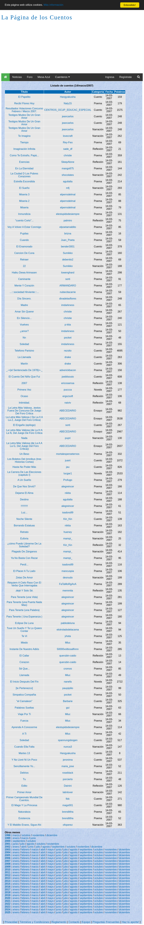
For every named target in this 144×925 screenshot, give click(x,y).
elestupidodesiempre (67, 214)
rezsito (68, 350)
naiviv (68, 402)
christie (68, 155)
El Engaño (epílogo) (24, 425)
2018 (7, 892)
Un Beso (24, 454)
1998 (7, 835)
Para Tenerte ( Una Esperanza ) (24, 616)
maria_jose (68, 766)
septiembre (19, 841)
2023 (7, 906)
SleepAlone (67, 162)
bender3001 (67, 246)
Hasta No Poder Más (24, 467)
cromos (68, 668)
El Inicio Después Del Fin (24, 681)
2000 (7, 841)
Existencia (24, 818)
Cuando (24, 240)
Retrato (24, 532)
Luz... (24, 512)
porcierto (68, 779)
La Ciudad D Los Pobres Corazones (24, 175)
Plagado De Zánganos (24, 551)
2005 (7, 855)
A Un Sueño (24, 480)
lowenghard (67, 272)
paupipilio (67, 688)
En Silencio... (24, 318)
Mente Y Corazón (24, 285)
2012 (7, 875)
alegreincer (68, 486)
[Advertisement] (72, 49)
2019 (7, 895)
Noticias (17, 77)
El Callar (24, 655)
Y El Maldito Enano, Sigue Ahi (24, 824)
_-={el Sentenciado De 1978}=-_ (24, 370)
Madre (24, 305)
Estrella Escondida (24, 181)
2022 (7, 903)
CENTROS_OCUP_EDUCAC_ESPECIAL (67, 110)
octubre (26, 835)
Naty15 (68, 103)
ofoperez (68, 824)
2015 (7, 883)
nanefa (68, 681)
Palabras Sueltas (24, 707)
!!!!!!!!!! (24, 506)
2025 (7, 912)
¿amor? (24, 331)
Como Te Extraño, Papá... (24, 155)
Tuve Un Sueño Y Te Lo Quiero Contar (24, 629)
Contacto (74, 922)
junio (33, 838)
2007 (24, 383)
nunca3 (68, 746)
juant (68, 460)
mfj (67, 188)
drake (68, 357)
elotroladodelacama (68, 629)
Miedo (24, 642)
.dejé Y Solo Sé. (24, 590)
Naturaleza (24, 811)
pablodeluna (68, 623)
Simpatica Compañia (24, 694)
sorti (67, 279)
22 (24, 266)
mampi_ (67, 538)
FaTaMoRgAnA (67, 584)
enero (16, 838)
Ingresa (109, 77)
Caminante (24, 279)
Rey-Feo (67, 142)
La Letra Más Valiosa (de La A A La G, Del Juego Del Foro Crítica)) (24, 446)
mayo (51, 849)
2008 (7, 863)
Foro (30, 77)
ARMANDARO (67, 285)
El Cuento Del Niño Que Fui (24, 376)
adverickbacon (68, 370)
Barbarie (67, 701)
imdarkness (67, 305)
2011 (7, 872)
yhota (68, 636)
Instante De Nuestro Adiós (24, 649)
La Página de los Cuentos (36, 17)
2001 (7, 843)
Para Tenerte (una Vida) (24, 597)
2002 (7, 846)
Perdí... (24, 564)
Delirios (24, 772)
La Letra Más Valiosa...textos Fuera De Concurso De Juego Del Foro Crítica (24, 410)
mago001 (67, 805)
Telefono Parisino (24, 350)
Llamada (24, 675)
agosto (30, 843)
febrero (25, 849)
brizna (67, 233)
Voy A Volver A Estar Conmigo (24, 227)
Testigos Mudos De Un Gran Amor (24, 116)
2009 (7, 866)
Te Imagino (24, 136)
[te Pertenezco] (24, 688)
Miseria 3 (24, 194)
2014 (7, 881)
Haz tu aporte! (130, 922)
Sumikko (67, 253)
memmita (67, 590)
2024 (7, 909)
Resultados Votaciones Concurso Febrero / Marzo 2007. (24, 110)
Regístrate (125, 77)
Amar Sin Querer (24, 311)
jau (67, 467)
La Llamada (24, 357)
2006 (7, 858)
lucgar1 (68, 473)
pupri (68, 438)
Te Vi (24, 636)
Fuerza (24, 720)
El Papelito (24, 97)
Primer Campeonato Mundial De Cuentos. (24, 799)
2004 (7, 852)
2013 (7, 878)
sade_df (67, 149)
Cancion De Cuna (24, 253)
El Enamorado (24, 246)
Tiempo (24, 142)
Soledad (24, 344)
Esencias (24, 162)
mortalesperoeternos (67, 454)
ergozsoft (67, 396)
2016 (7, 886)
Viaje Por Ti (24, 714)
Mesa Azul (44, 77)
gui (67, 707)
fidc (68, 798)
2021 (7, 901)
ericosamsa (67, 383)
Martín (24, 363)
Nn (24, 337)
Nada (24, 438)
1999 (7, 838)
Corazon (24, 662)
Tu (24, 779)
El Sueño (24, 188)
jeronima (67, 759)
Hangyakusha (67, 97)
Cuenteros (62, 77)
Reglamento (58, 922)
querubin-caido (67, 655)
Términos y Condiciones (34, 922)
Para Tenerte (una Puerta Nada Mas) (24, 603)
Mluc (67, 642)
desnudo (67, 577)
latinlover (68, 792)
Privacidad (11, 922)
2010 (7, 869)
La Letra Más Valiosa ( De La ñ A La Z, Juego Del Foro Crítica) (24, 418)
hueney (68, 532)
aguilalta (67, 181)
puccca (68, 389)
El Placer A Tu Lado (24, 571)
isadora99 (67, 512)
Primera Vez (24, 389)
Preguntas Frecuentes (106, 922)
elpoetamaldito (67, 227)
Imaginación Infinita (24, 149)
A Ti (24, 733)
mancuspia (68, 571)
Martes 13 (24, 753)
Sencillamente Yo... (24, 766)
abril (23, 846)
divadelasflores (67, 298)
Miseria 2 (24, 201)
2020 (7, 898)
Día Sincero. (24, 298)
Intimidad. (24, 402)
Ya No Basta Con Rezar (24, 558)
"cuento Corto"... (24, 220)
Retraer (24, 259)
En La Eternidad (24, 168)
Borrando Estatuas (24, 525)
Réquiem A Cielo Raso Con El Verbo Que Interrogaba (24, 584)
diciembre (51, 835)
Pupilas (24, 233)
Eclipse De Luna (24, 623)
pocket (68, 337)
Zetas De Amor (24, 577)
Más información (54, 5)
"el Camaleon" (24, 701)
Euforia (24, 538)
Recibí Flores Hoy (24, 103)
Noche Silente (24, 519)
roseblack (67, 772)
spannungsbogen (68, 740)
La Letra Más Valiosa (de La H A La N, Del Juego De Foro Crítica (24, 431)
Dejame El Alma (24, 493)
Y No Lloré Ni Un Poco (24, 759)
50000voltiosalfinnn (68, 649)
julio (22, 843)
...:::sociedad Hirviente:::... (24, 292)
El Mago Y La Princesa (24, 805)
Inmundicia (24, 214)
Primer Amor (24, 792)
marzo (16, 835)
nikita (68, 493)
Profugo (67, 480)
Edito (24, 785)
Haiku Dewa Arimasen (24, 272)
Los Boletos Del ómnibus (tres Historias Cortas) (24, 460)
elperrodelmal (67, 194)
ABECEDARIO (67, 410)
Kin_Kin (67, 519)
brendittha (67, 811)
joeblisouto (68, 376)
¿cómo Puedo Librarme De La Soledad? (24, 545)
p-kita (68, 324)
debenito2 (67, 259)
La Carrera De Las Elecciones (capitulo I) (24, 473)
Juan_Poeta (67, 240)
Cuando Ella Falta (24, 746)
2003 (7, 849)
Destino (24, 499)
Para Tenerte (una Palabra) (24, 610)
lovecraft (67, 136)
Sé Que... (24, 668)
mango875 (68, 168)
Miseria (24, 207)
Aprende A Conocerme (24, 727)
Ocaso (24, 396)
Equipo (86, 922)
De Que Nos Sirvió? (24, 486)
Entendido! (130, 5)
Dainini (68, 785)
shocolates (68, 175)
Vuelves (24, 324)
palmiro (68, 220)
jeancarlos (68, 116)
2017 (7, 889)
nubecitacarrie (68, 292)
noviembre (38, 835)
